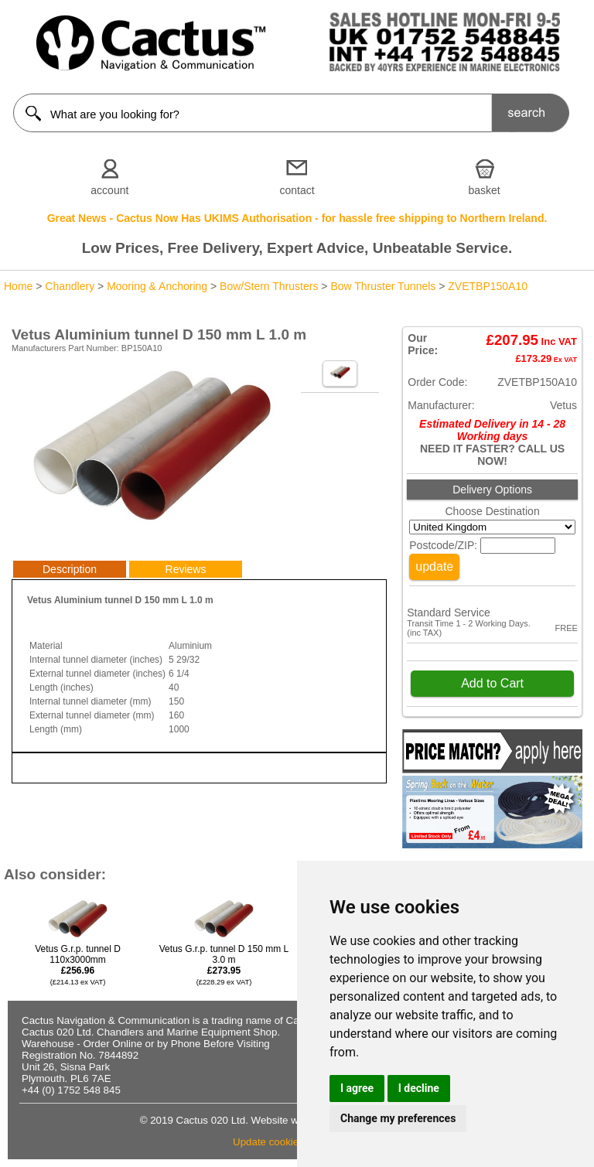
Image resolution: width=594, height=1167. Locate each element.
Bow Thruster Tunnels (382, 286)
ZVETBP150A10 (487, 286)
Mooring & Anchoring (157, 286)
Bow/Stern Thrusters (269, 286)
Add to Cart (492, 683)
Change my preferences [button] (398, 1118)
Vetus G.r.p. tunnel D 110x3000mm (78, 964)
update (434, 566)
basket (484, 190)
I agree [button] (357, 1088)
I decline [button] (418, 1088)
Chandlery (69, 286)
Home (18, 286)
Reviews (186, 569)
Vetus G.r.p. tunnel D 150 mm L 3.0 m (223, 964)
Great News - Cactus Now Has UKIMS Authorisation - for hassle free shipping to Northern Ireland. (297, 218)
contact (296, 190)
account (109, 190)
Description (70, 569)
